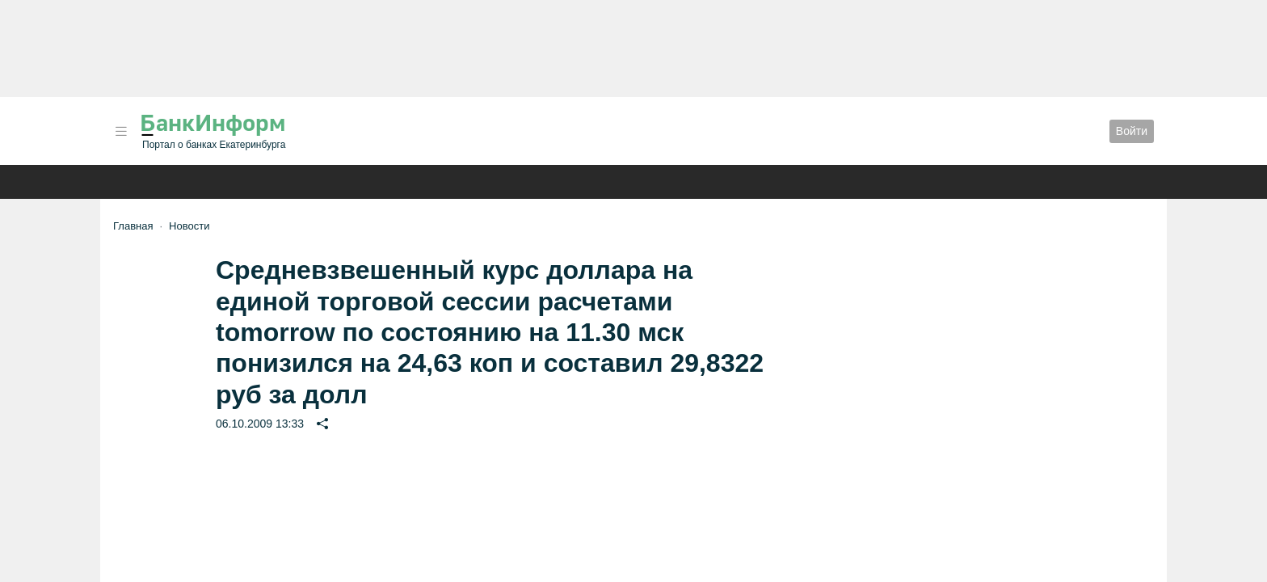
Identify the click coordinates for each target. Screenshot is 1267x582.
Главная (133, 226)
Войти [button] (1131, 130)
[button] (121, 131)
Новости (189, 226)
